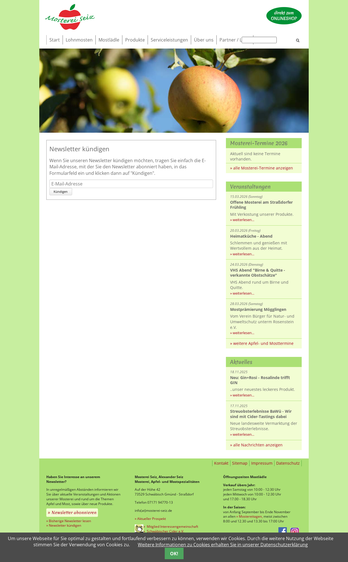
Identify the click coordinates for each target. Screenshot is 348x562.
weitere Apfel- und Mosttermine (263, 343)
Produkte (135, 40)
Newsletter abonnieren (74, 512)
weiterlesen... (243, 219)
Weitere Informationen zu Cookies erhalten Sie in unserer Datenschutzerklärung (223, 545)
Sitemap (240, 463)
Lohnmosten (79, 40)
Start (54, 40)
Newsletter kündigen (65, 525)
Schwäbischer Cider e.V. (165, 531)
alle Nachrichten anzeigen (258, 445)
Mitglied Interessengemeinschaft (172, 526)
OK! (174, 553)
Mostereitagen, (251, 516)
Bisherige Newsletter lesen (70, 521)
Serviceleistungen (169, 40)
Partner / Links (234, 40)
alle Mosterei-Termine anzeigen (263, 168)
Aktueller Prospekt (151, 518)
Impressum (262, 463)
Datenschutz (288, 463)
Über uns (204, 40)
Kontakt (221, 463)
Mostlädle (109, 40)
